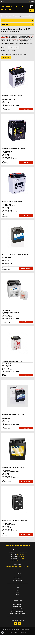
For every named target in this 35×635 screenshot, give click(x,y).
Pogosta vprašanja (17, 608)
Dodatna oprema (17, 580)
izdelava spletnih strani (14, 632)
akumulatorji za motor (17, 39)
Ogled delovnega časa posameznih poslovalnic (17, 566)
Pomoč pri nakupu (17, 604)
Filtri (17, 20)
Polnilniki (17, 578)
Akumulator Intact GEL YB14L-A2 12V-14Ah (13, 148)
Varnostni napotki (17, 606)
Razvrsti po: (4, 47)
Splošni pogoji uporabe (17, 609)
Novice (17, 592)
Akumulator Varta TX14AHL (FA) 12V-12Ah (13, 467)
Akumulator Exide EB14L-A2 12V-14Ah (12, 201)
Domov (3, 16)
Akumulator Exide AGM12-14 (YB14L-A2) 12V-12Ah (15, 255)
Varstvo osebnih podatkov (17, 611)
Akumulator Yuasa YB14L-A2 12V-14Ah (12, 361)
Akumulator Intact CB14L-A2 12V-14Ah (12, 95)
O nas (17, 590)
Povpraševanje (25, 268)
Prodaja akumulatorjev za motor (17, 613)
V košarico (25, 109)
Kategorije (17, 24)
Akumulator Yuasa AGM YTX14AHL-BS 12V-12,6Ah (15, 520)
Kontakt (17, 594)
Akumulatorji (9, 16)
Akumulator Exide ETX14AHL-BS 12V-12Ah (13, 414)
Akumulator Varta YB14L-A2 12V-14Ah (12, 308)
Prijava (31, 1)
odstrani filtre (6, 57)
